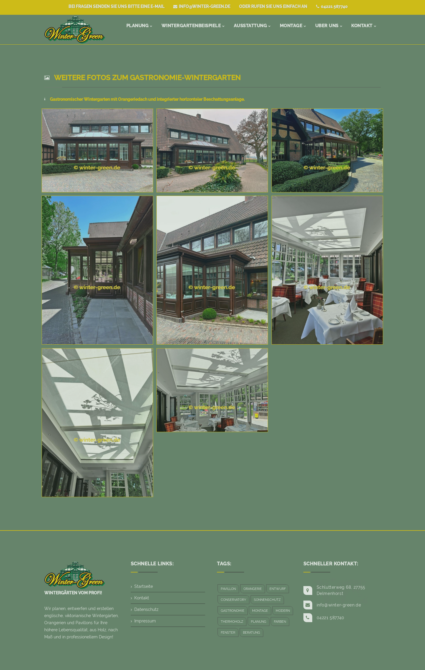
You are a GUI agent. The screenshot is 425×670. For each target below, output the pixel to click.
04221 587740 (332, 6)
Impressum (145, 621)
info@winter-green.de (201, 6)
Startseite (143, 586)
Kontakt (141, 598)
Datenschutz (146, 609)
